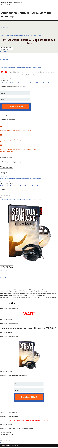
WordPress (15, 446)
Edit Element (3, 35)
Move (30, 35)
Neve (2, 446)
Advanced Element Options (22, 35)
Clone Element (11, 35)
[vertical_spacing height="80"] (7, 197)
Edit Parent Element (5, 83)
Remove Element (37, 35)
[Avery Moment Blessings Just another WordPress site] (12, 3)
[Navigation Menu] (55, 3)
